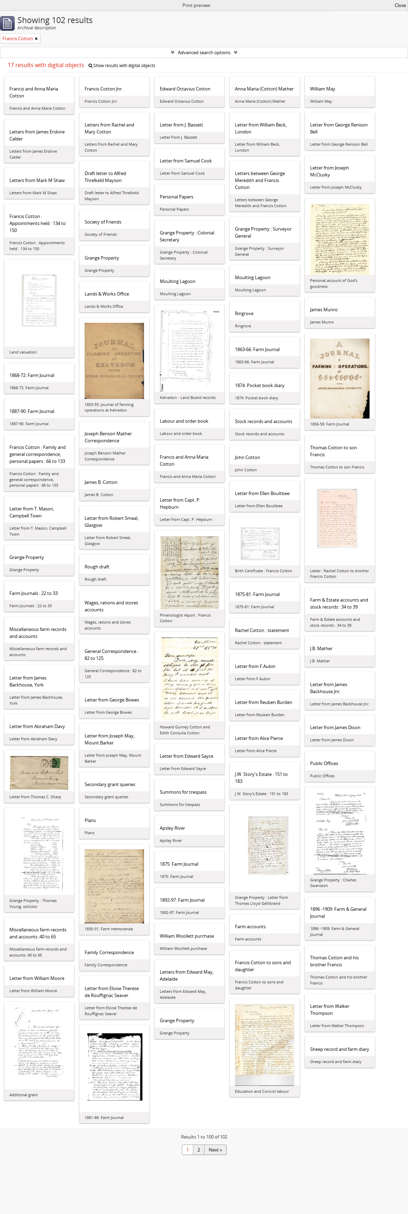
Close (400, 5)
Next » (215, 1150)
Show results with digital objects (121, 65)
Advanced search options (204, 52)
